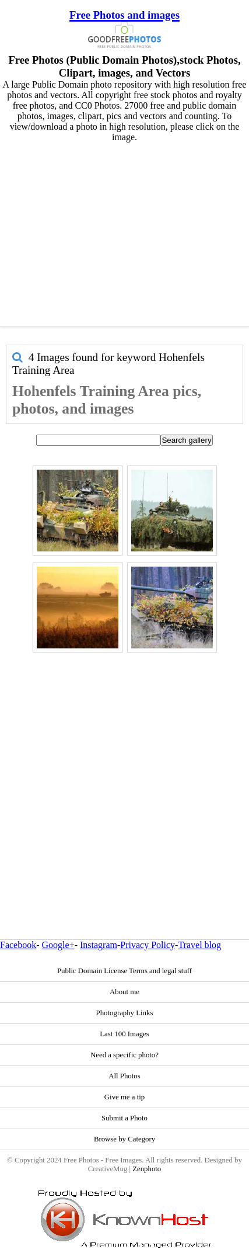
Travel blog (199, 945)
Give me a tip (124, 1097)
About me (124, 992)
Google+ (58, 945)
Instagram (98, 945)
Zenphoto (146, 1169)
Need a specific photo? (124, 1055)
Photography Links (124, 1013)
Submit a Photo (124, 1118)
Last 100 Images (124, 1034)
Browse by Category (124, 1139)
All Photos (124, 1076)
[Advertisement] (121, 231)
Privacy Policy (147, 945)
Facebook (18, 945)
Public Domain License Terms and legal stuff (124, 971)
